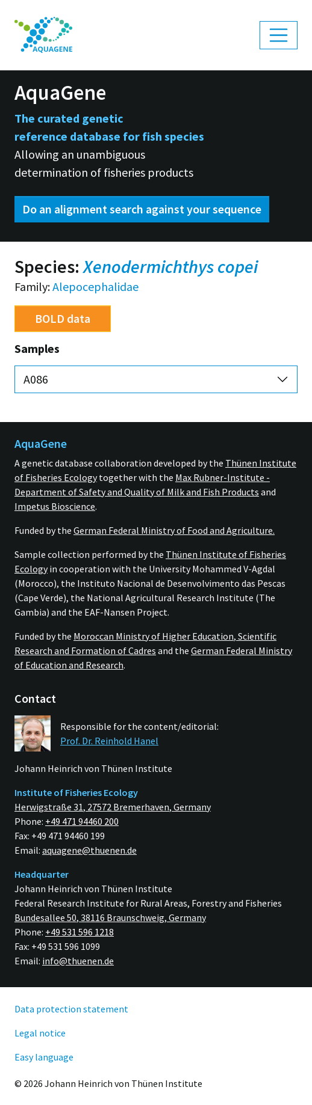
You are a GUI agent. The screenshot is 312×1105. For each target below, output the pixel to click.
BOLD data (62, 318)
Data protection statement (71, 1009)
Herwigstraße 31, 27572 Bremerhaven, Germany (112, 807)
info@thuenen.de (78, 961)
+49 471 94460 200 (82, 821)
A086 (35, 379)
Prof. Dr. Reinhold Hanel (109, 741)
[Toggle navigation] (279, 35)
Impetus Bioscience (54, 506)
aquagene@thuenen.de (89, 850)
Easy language (43, 1057)
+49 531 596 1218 (79, 932)
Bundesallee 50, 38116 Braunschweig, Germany (110, 917)
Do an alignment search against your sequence (141, 208)
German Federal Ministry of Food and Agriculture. (174, 530)
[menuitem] (43, 35)
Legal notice (40, 1033)
